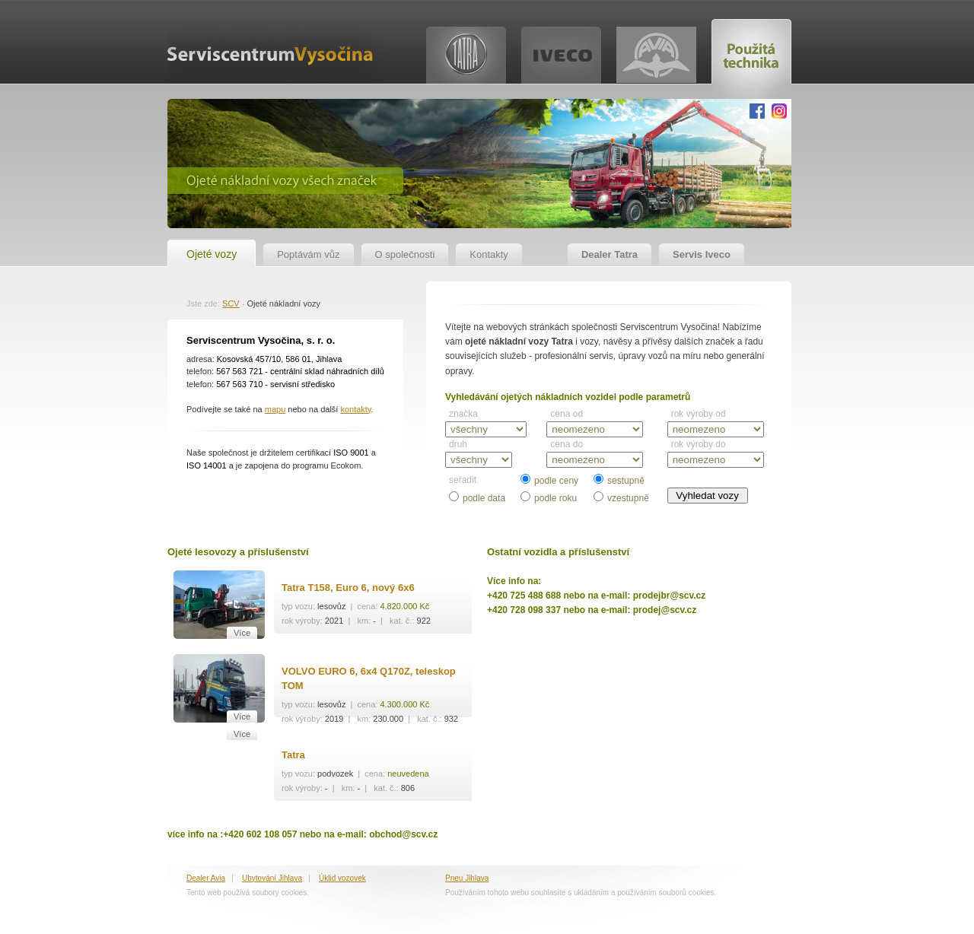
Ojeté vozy (211, 254)
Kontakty (488, 254)
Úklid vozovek (342, 878)
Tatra (293, 755)
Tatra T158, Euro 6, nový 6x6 (348, 587)
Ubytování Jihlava (272, 878)
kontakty (355, 409)
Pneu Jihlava (467, 878)
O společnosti (405, 254)
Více (242, 632)
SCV (231, 303)
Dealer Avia (205, 878)
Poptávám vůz (308, 254)
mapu (275, 409)
